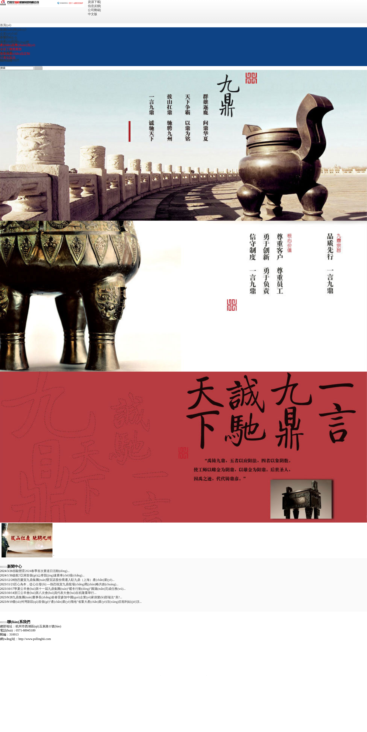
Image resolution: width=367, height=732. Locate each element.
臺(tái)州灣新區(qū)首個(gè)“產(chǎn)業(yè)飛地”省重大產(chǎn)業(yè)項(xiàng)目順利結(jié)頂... (77, 601)
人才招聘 (6, 52)
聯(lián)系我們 (9, 60)
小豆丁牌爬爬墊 (11, 49)
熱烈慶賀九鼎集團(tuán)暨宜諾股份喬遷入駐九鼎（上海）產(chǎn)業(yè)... (64, 579)
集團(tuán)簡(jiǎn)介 (13, 29)
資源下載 (94, 1)
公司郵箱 (94, 10)
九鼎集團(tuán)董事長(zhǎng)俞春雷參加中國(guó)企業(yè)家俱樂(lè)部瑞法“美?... (67, 597)
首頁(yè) (5, 25)
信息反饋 (94, 6)
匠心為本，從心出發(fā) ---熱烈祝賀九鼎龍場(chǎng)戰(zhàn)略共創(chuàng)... (66, 584)
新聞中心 (6, 37)
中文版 (92, 14)
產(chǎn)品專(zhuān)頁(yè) (17, 45)
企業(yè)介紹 (8, 33)
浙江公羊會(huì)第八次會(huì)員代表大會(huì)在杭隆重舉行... (55, 592)
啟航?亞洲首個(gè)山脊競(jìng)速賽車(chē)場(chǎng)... (49, 575)
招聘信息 (6, 56)
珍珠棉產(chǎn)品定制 (15, 53)
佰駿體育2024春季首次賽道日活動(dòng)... (41, 571)
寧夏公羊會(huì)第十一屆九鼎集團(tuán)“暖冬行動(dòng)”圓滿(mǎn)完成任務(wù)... (70, 588)
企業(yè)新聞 (8, 41)
